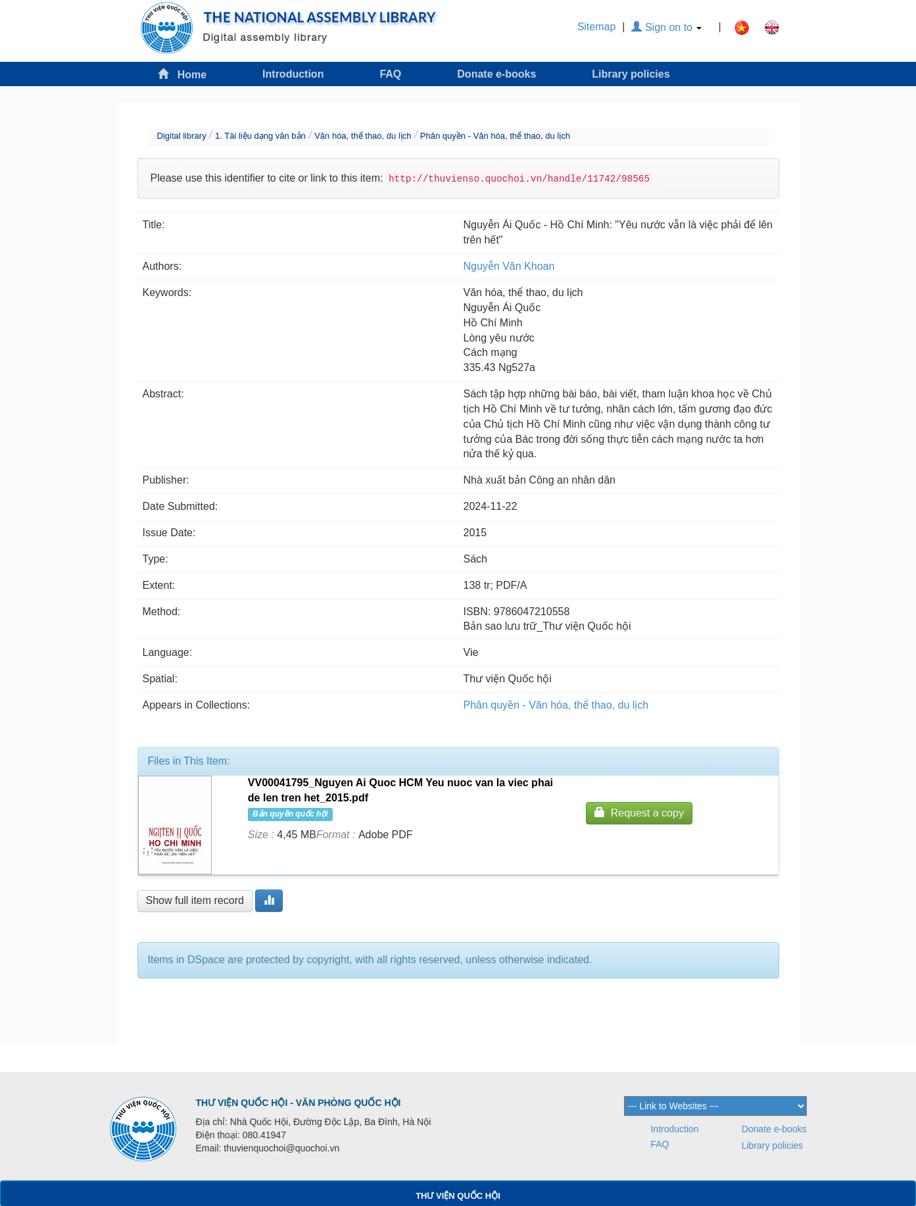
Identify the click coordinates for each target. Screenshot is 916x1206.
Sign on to (666, 27)
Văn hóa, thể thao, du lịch (362, 136)
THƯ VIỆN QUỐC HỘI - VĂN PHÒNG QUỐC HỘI (298, 1102)
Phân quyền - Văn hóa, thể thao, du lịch (495, 136)
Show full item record (195, 900)
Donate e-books (496, 74)
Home (182, 74)
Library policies (630, 74)
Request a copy (639, 812)
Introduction (293, 74)
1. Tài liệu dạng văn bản (260, 136)
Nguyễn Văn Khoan (509, 266)
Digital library (181, 136)
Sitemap (596, 26)
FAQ (390, 74)
